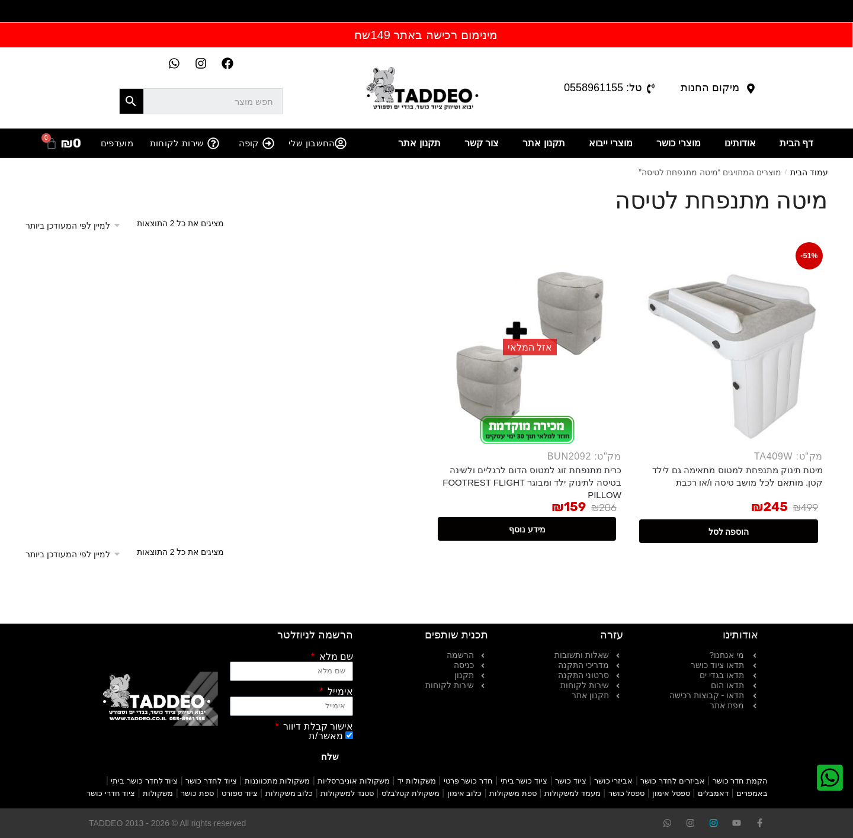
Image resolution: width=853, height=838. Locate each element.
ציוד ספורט (240, 793)
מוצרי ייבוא (611, 143)
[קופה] (268, 143)
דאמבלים (713, 793)
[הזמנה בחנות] (77, 225)
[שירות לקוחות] (213, 143)
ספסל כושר (626, 793)
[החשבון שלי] (341, 143)
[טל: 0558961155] (651, 89)
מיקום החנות (710, 88)
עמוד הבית (809, 172)
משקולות (158, 793)
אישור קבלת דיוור (317, 726)
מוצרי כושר (678, 143)
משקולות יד (416, 780)
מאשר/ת (325, 736)
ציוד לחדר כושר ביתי (144, 780)
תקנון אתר (543, 143)
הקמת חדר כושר (740, 780)
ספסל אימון (671, 793)
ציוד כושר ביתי (524, 780)
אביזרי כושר (613, 780)
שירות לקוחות (177, 143)
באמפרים (752, 793)
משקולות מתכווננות (277, 780)
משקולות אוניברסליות (354, 780)
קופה (249, 143)
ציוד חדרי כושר (110, 793)
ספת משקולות (513, 793)
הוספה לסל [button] (728, 532)
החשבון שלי (311, 143)
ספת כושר (197, 793)
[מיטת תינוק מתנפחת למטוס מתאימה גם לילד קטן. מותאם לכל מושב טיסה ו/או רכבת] (729, 350)
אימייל (339, 691)
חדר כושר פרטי (468, 780)
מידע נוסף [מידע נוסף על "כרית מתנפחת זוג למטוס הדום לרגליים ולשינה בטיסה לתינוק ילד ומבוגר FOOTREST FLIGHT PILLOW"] (527, 529)
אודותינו (740, 143)
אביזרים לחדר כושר (672, 780)
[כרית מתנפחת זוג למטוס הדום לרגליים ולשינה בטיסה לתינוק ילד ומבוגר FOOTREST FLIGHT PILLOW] (527, 350)
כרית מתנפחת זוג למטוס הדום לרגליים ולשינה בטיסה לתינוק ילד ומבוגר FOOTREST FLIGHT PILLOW (531, 482)
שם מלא (334, 657)
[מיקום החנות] (751, 89)
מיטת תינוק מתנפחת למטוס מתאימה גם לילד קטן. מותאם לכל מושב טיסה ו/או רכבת (737, 476)
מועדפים (117, 143)
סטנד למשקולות (347, 793)
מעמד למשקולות (572, 793)
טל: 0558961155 (603, 88)
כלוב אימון (464, 793)
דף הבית (796, 143)
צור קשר (481, 143)
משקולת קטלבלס (410, 793)
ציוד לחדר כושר (210, 780)
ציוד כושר (570, 780)
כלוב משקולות (289, 793)
